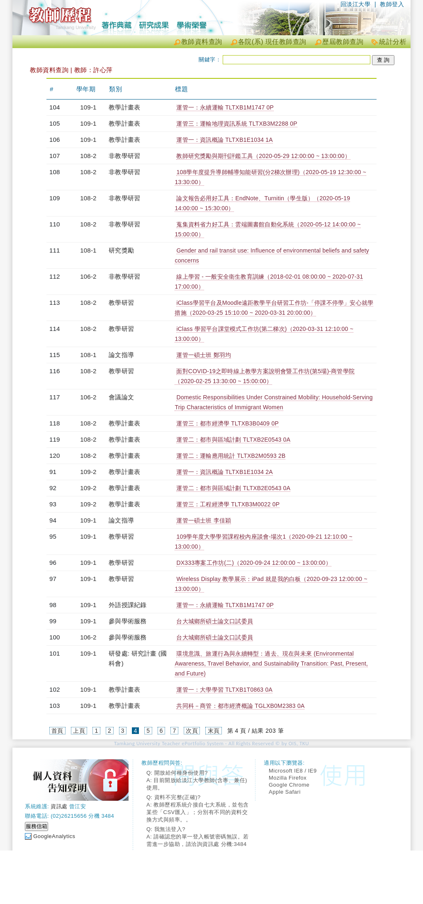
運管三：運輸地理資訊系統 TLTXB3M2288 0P (236, 123)
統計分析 (392, 41)
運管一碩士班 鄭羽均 (203, 355)
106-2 (88, 276)
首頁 (57, 730)
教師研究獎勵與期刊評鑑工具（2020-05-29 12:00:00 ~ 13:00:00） (263, 156)
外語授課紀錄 (127, 604)
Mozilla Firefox (287, 778)
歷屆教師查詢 (342, 41)
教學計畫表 (124, 107)
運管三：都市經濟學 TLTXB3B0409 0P (227, 423)
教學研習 (121, 302)
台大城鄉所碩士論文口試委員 (214, 621)
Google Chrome (289, 785)
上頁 (79, 730)
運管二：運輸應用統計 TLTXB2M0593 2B (230, 455)
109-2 (88, 471)
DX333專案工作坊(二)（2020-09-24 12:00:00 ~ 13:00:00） (253, 562)
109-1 (88, 107)
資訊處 (59, 806)
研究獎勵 (121, 250)
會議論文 (121, 397)
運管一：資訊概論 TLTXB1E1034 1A (224, 139)
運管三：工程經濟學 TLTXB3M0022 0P (228, 504)
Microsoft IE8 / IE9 (293, 771)
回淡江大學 (355, 4)
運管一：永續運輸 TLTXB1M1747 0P (225, 107)
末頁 (214, 730)
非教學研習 (124, 155)
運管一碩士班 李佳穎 (203, 520)
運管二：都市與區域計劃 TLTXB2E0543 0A (233, 439)
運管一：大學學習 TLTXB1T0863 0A (224, 689)
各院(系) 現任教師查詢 (272, 41)
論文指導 (121, 354)
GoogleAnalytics (54, 836)
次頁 (192, 730)
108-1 (88, 250)
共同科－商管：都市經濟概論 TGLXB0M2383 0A (240, 705)
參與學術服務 (127, 621)
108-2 (88, 155)
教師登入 (392, 4)
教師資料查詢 (201, 41)
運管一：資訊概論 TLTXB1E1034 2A (224, 472)
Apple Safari (285, 792)
